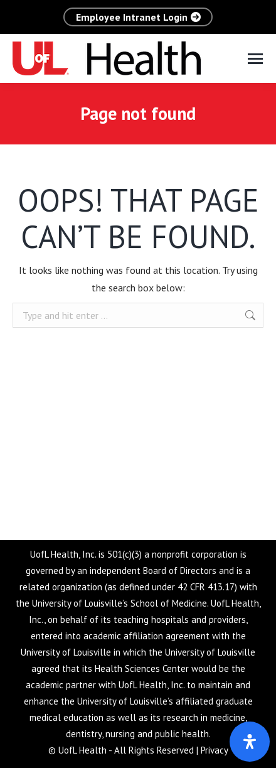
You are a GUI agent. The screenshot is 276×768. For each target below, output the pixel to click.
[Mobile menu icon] (255, 59)
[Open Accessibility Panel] (250, 742)
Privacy (214, 750)
